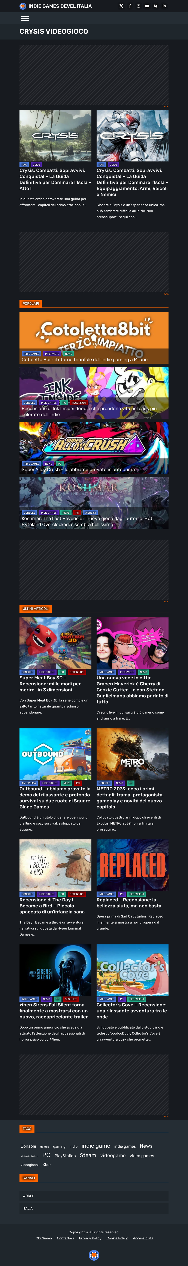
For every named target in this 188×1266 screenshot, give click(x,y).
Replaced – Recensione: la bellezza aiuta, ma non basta (129, 903)
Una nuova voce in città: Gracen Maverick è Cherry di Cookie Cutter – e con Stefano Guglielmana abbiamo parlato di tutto (133, 690)
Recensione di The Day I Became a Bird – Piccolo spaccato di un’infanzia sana (52, 906)
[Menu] (24, 18)
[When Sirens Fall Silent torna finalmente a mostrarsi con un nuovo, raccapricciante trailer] (55, 970)
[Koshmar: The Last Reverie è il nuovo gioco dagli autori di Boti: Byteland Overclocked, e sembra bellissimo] (94, 503)
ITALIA (28, 1208)
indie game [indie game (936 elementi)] (96, 1145)
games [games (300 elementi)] (44, 1146)
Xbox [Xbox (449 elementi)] (47, 1164)
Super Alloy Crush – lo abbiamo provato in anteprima (78, 469)
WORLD (28, 1196)
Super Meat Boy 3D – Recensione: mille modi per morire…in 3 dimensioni (50, 684)
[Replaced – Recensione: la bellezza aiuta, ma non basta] (133, 865)
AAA (24, 164)
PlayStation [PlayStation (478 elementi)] (65, 1155)
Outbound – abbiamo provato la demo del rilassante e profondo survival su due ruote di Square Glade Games (55, 798)
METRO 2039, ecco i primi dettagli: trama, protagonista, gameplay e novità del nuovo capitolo (130, 798)
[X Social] (121, 6)
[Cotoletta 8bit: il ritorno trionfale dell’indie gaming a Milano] (94, 338)
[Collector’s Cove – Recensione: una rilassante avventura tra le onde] (133, 970)
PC (64, 402)
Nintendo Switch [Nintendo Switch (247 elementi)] (29, 1156)
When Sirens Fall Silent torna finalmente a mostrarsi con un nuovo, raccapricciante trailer (53, 1011)
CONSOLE (29, 402)
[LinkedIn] (164, 6)
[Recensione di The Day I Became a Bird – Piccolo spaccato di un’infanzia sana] (55, 865)
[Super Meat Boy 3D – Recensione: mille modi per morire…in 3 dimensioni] (55, 643)
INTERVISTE (52, 353)
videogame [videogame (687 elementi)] (113, 1155)
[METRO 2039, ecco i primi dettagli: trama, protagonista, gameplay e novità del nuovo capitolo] (133, 754)
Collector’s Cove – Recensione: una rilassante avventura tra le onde (132, 1011)
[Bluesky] (155, 6)
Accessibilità (143, 1238)
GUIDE (36, 164)
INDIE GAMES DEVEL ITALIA (60, 6)
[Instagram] (138, 6)
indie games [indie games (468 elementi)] (125, 1146)
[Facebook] (130, 6)
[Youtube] (147, 6)
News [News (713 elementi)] (146, 1146)
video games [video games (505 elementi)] (142, 1155)
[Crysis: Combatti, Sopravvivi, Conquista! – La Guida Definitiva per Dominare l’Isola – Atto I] (55, 135)
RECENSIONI (79, 402)
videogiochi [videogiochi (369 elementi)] (30, 1165)
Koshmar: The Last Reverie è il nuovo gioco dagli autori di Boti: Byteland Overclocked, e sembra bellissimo (88, 521)
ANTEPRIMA (29, 783)
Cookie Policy (117, 1238)
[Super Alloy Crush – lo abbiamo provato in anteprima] (94, 448)
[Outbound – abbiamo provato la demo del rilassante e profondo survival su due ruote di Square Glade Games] (55, 754)
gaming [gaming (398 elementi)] (59, 1146)
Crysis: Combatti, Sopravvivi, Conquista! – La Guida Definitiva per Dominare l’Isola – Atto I (55, 179)
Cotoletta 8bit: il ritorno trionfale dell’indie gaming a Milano (85, 359)
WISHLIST (90, 512)
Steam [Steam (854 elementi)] (88, 1155)
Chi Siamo (44, 1238)
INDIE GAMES (31, 353)
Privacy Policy (90, 1238)
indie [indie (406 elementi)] (74, 1146)
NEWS (68, 353)
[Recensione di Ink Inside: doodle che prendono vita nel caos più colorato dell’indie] (94, 393)
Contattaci (65, 1238)
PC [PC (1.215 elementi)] (46, 1155)
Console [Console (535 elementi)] (28, 1146)
